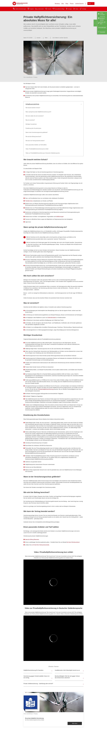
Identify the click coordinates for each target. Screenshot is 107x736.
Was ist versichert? (30, 120)
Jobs (62, 3)
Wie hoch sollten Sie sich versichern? (35, 116)
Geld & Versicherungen (20, 8)
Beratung (57, 3)
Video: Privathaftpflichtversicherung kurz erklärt (37, 148)
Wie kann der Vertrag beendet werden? (35, 140)
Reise (77, 8)
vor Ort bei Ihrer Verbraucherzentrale (40, 544)
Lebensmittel (41, 8)
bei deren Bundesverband (73, 542)
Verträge (84, 8)
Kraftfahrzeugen (60, 216)
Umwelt (49, 8)
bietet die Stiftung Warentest (32, 539)
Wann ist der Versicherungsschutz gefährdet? (37, 132)
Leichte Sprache (79, 3)
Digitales (32, 8)
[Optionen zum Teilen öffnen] (45, 38)
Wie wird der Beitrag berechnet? (33, 136)
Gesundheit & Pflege (59, 8)
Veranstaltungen (102, 27)
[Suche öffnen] (85, 3)
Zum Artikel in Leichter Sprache (60, 37)
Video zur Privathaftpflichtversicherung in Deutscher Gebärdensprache (43, 153)
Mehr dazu (74, 723)
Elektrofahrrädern (52, 317)
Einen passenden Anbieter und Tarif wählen (36, 144)
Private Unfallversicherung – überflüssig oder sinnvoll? (38, 683)
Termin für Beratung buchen (102, 18)
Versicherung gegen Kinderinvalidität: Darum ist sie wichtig (36, 676)
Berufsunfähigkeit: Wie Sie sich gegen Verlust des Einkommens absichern (67, 676)
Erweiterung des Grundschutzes (33, 128)
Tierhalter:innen (29, 200)
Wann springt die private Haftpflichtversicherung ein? (38, 111)
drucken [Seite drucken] (39, 37)
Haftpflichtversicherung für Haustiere (33, 670)
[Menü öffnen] (90, 3)
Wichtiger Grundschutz (31, 124)
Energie (70, 8)
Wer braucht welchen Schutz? (33, 107)
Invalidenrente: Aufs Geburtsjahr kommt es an (67, 670)
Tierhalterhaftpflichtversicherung (45, 389)
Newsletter (102, 32)
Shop (66, 3)
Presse (71, 3)
